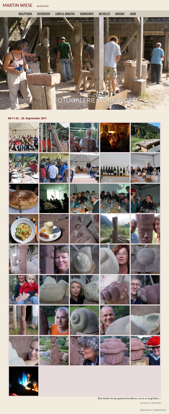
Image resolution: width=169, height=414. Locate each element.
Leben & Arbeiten (65, 14)
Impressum (145, 409)
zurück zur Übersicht (150, 402)
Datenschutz (160, 409)
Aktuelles (104, 14)
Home (133, 14)
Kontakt (120, 14)
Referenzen (43, 14)
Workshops (86, 14)
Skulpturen (25, 14)
